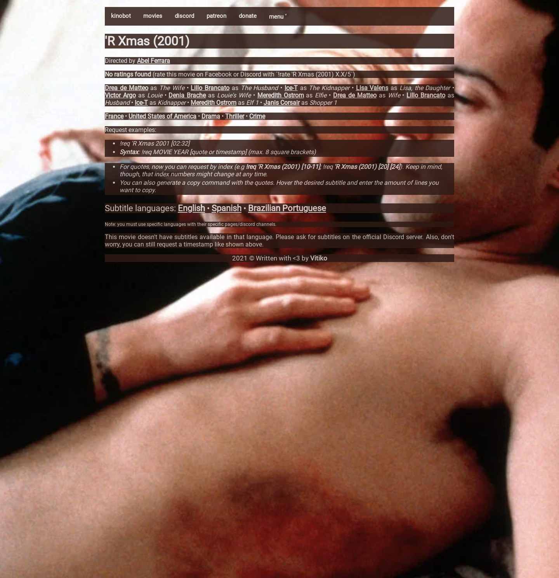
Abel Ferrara (153, 60)
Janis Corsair (282, 102)
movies (152, 15)
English (191, 208)
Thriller (234, 116)
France (114, 116)
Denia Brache (187, 95)
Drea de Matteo (126, 88)
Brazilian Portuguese (287, 208)
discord (184, 15)
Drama (210, 116)
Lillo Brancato (210, 88)
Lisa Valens (372, 88)
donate (248, 15)
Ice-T (291, 88)
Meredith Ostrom (280, 95)
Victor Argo (120, 95)
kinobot (121, 15)
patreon (216, 15)
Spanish (226, 208)
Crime (257, 116)
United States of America (162, 116)
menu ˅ (277, 16)
